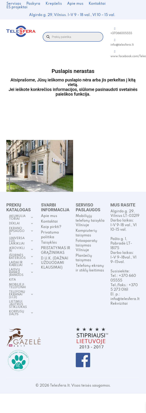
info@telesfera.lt (122, 44)
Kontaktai (97, 4)
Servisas (13, 4)
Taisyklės (49, 242)
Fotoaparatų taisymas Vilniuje (86, 245)
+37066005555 (121, 33)
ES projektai (16, 7)
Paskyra (33, 4)
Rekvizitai (119, 304)
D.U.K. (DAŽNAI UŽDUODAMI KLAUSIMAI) (54, 263)
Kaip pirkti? (51, 227)
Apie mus (75, 4)
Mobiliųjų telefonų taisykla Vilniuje (90, 220)
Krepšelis (54, 4)
